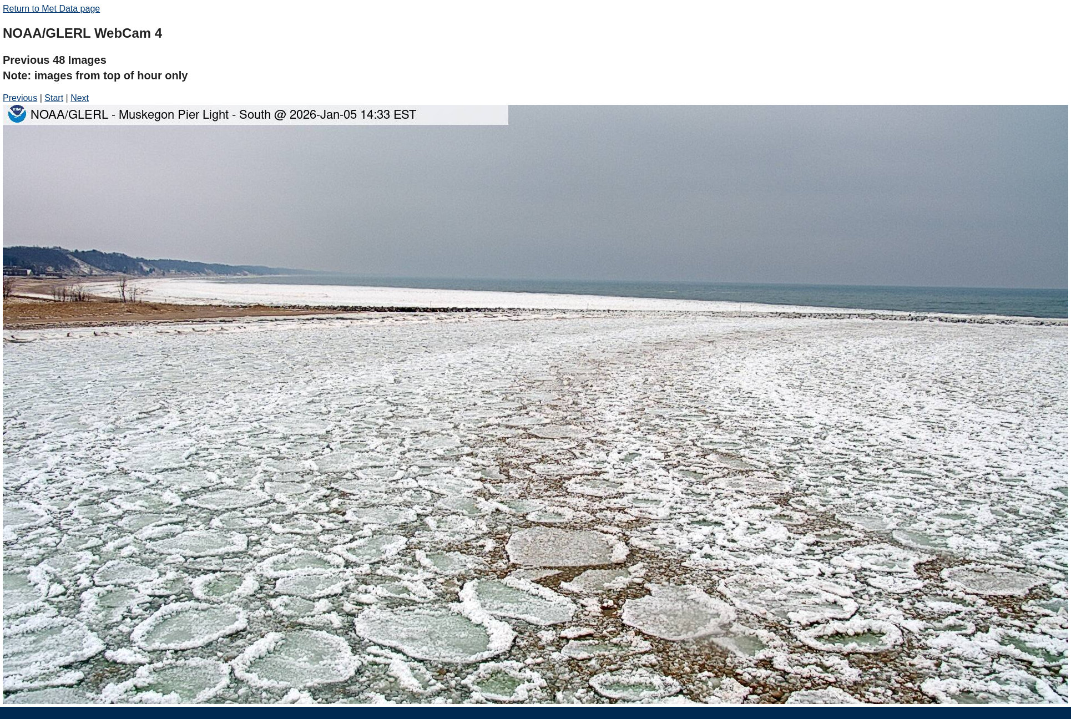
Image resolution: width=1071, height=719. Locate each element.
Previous (20, 98)
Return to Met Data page (51, 8)
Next (79, 98)
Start (53, 98)
